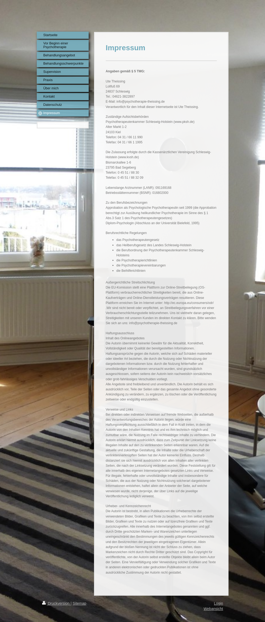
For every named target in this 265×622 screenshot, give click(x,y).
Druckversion (56, 603)
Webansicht (213, 609)
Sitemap (79, 603)
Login (218, 603)
